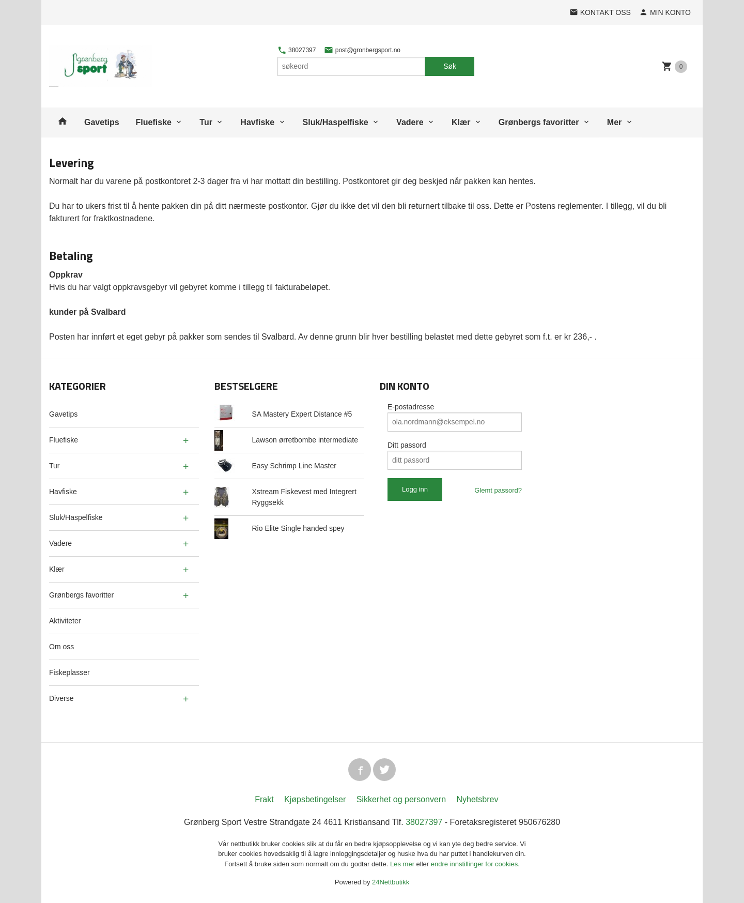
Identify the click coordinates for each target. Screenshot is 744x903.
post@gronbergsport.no (362, 50)
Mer (614, 122)
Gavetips (101, 122)
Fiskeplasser (69, 672)
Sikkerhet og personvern (401, 799)
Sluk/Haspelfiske (335, 122)
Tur (205, 122)
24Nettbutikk (390, 882)
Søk (449, 66)
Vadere (409, 122)
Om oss (61, 646)
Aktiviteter (65, 621)
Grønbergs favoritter (539, 122)
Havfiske (257, 122)
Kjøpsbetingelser (315, 799)
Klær (461, 122)
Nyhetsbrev (478, 799)
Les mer (403, 864)
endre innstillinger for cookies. (475, 864)
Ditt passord (407, 445)
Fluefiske (154, 122)
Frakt (264, 799)
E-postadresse (411, 407)
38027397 (296, 50)
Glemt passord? (498, 490)
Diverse (61, 698)
